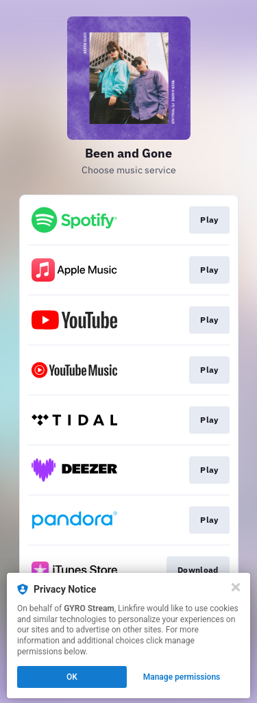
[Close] (236, 587)
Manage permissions (182, 677)
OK (71, 677)
